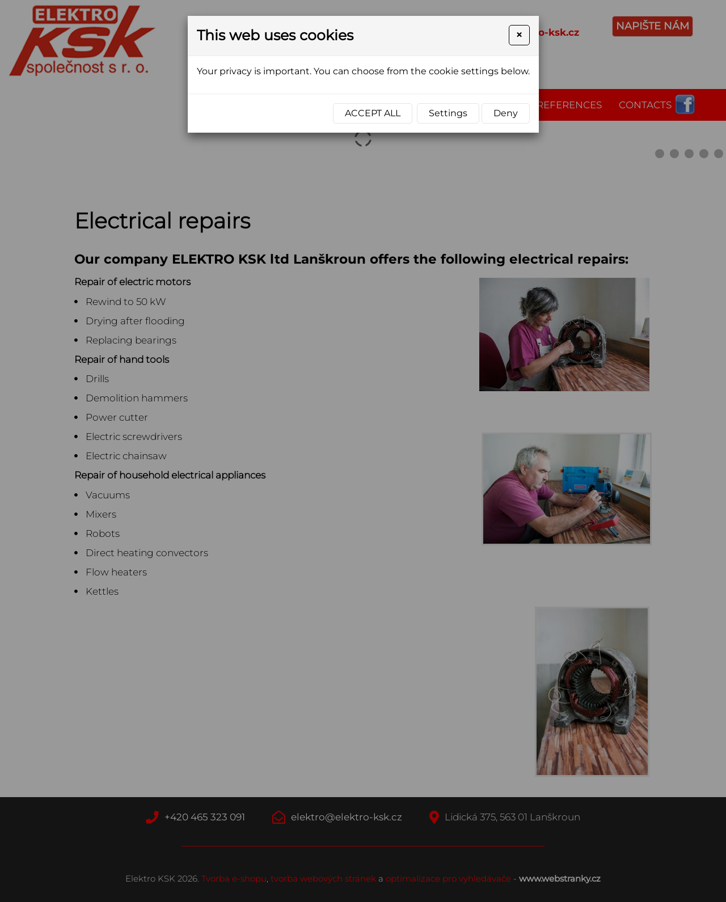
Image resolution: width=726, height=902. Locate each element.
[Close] (519, 35)
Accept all (372, 113)
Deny (505, 113)
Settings (448, 113)
